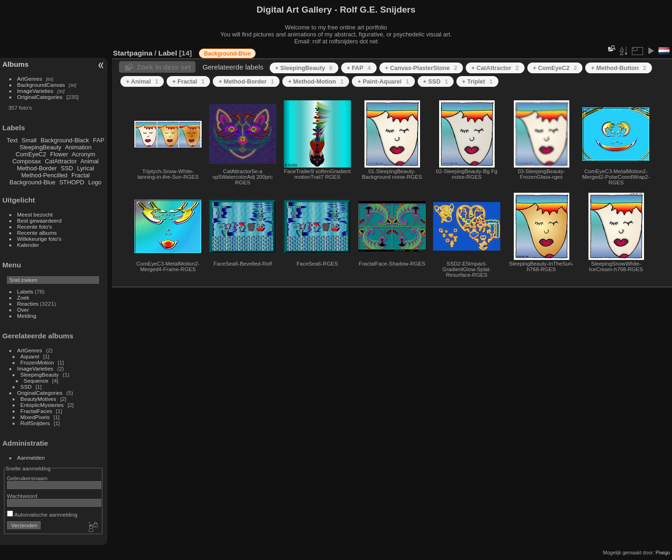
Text (12, 140)
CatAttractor (61, 161)
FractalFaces (36, 411)
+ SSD (435, 81)
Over (23, 310)
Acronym (84, 154)
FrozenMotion (37, 362)
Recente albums (37, 233)
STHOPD (71, 182)
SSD (67, 168)
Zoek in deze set (164, 67)
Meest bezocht (35, 214)
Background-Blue (32, 182)
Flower (59, 154)
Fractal (80, 175)
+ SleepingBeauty (304, 67)
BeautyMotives (38, 399)
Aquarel (30, 356)
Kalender (28, 245)
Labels (25, 291)
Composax (26, 161)
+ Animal (142, 81)
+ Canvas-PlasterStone (421, 67)
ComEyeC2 (31, 154)
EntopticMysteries (42, 405)
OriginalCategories (40, 97)
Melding (26, 316)
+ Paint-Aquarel (383, 81)
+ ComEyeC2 (555, 67)
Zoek (23, 297)
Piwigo (663, 552)
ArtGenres (29, 79)
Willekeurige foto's (39, 239)
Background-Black (65, 140)
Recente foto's (34, 227)
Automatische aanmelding (42, 514)
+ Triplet (477, 81)
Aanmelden (31, 458)
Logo (94, 182)
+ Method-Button (618, 67)
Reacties (28, 304)
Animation (78, 147)
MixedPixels (35, 417)
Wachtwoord (22, 496)
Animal (89, 161)
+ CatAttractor (495, 67)
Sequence (36, 381)
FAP (98, 140)
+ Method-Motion (315, 81)
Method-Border (36, 168)
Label (167, 53)
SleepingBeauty (41, 147)
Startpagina (133, 53)
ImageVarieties (35, 91)
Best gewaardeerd (39, 220)
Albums (15, 64)
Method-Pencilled (44, 175)
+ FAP (359, 67)
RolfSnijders (35, 423)
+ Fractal (188, 81)
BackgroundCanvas (41, 85)
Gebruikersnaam (27, 478)
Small (28, 140)
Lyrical (85, 168)
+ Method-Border (246, 81)
